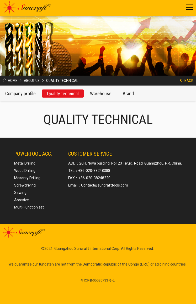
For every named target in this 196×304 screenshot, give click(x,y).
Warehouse (101, 93)
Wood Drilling (24, 170)
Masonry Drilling (27, 178)
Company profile (20, 93)
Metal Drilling (24, 163)
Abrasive (21, 200)
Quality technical (62, 80)
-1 (97, 280)
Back (188, 80)
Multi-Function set (29, 207)
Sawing (20, 192)
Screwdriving (25, 185)
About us (32, 80)
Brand (128, 93)
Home (12, 80)
